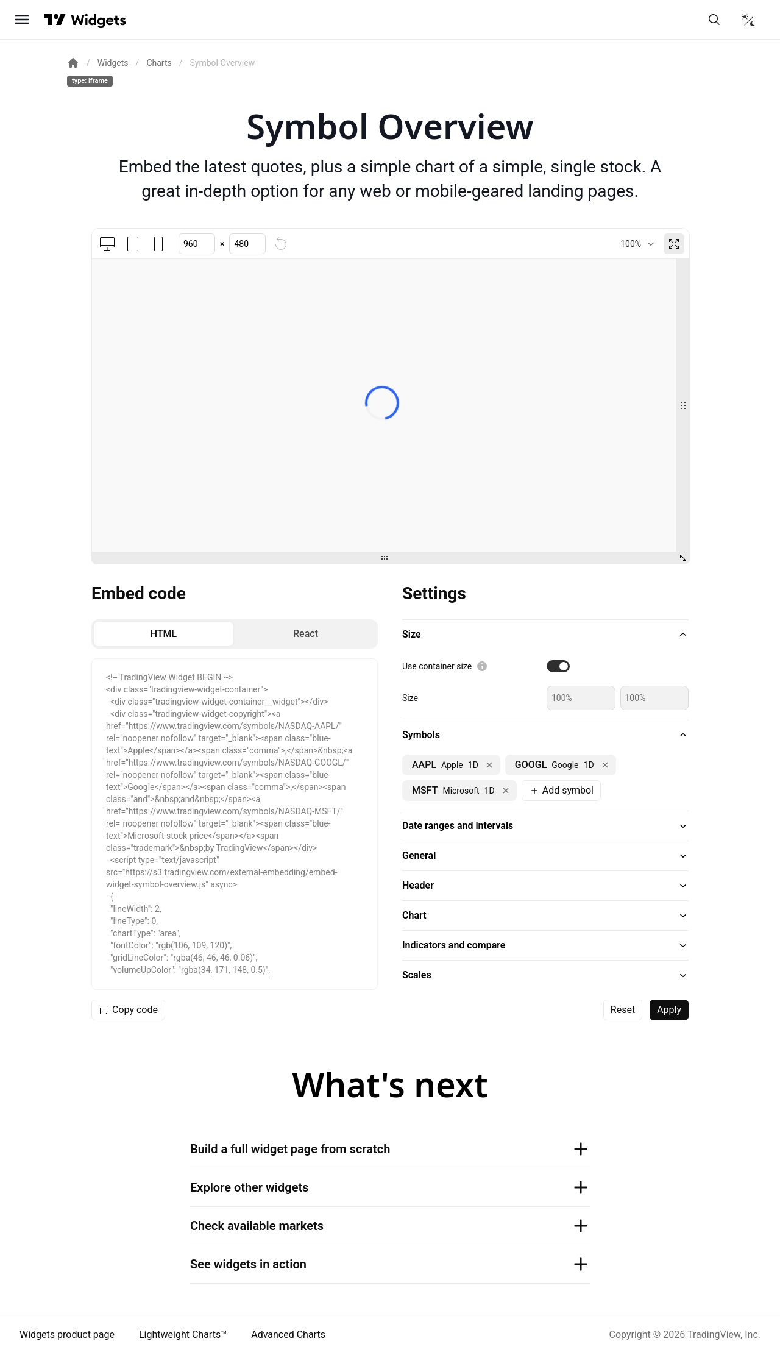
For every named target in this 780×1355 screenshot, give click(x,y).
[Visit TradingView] (55, 19)
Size (410, 698)
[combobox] (637, 243)
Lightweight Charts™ (183, 1334)
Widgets (113, 63)
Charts (158, 63)
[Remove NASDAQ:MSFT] (506, 790)
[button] (545, 634)
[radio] (163, 634)
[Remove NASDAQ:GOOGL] (605, 765)
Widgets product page (67, 1334)
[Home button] (98, 20)
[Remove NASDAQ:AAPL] (489, 765)
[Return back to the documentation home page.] (73, 63)
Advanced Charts (288, 1334)
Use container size (437, 666)
